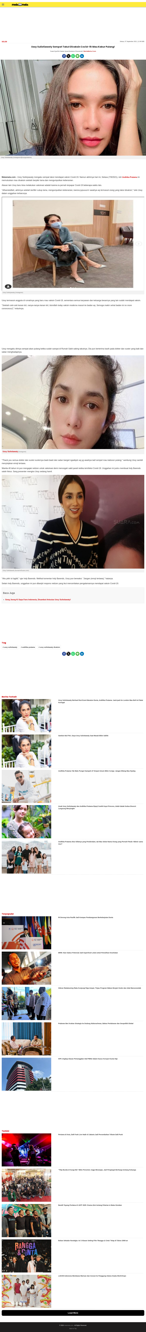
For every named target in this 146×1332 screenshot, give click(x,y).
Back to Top (73, 1328)
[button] (3, 4)
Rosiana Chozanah (76, 51)
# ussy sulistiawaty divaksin (49, 647)
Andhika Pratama (129, 177)
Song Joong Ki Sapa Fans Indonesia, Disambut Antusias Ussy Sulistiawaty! (38, 600)
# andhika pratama (28, 647)
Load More (73, 1313)
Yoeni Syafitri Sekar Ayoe (59, 51)
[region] (73, 23)
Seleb (4, 42)
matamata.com (68, 1325)
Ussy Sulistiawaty (10, 451)
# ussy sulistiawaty (10, 647)
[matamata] (20, 4)
